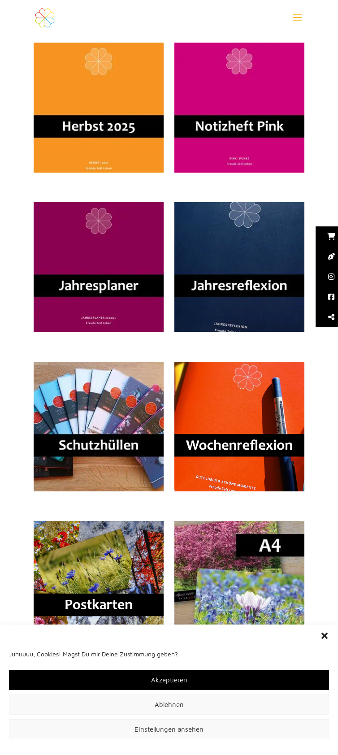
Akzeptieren (169, 680)
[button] (324, 635)
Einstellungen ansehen (169, 729)
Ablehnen (169, 704)
